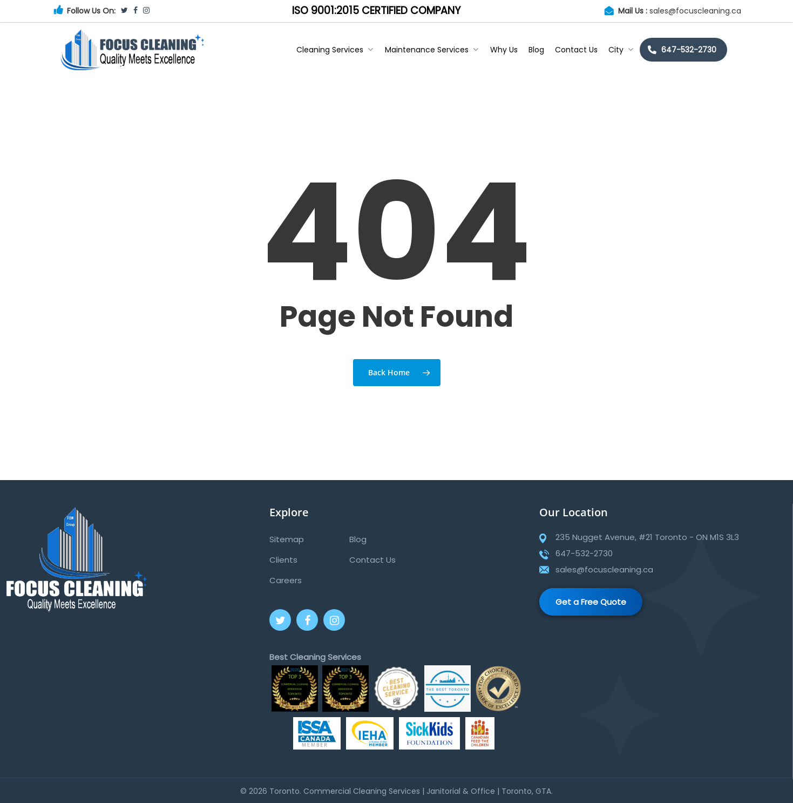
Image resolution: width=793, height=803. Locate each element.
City (620, 49)
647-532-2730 (688, 49)
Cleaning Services (334, 49)
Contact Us (576, 49)
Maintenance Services (431, 49)
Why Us (504, 49)
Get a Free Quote (590, 602)
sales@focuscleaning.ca (695, 10)
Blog (536, 49)
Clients (283, 559)
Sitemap (286, 539)
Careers (285, 580)
